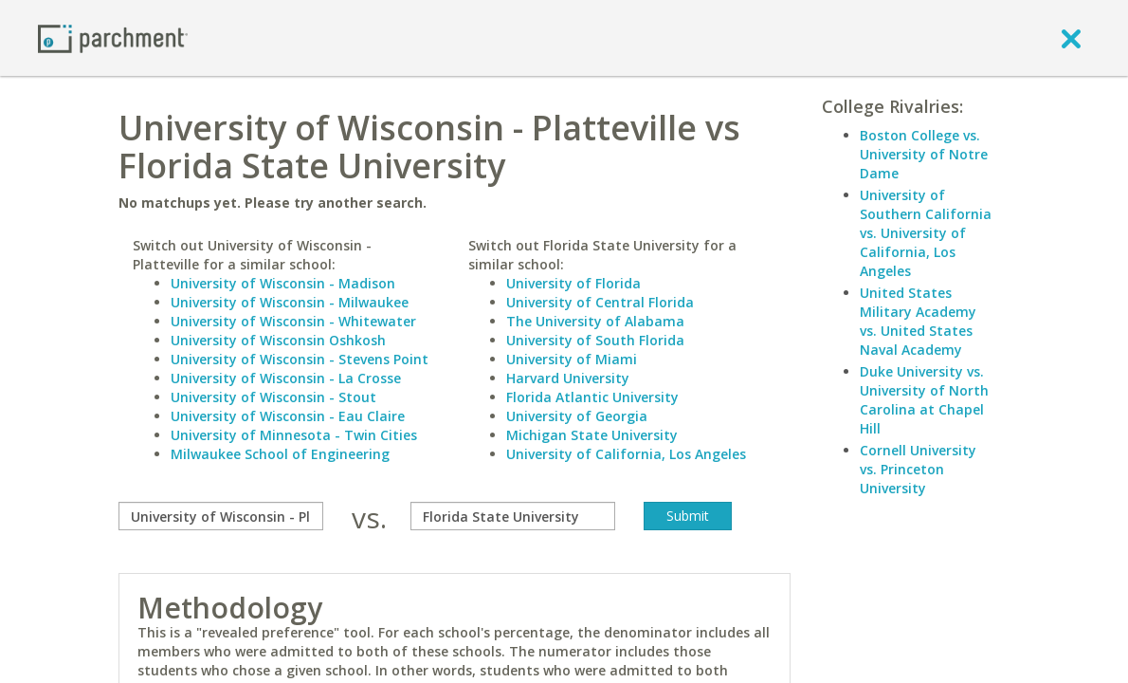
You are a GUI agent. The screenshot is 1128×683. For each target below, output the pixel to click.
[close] (1071, 38)
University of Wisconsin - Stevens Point (299, 359)
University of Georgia (576, 416)
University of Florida (573, 283)
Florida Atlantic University (592, 397)
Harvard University (567, 378)
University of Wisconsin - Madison (283, 283)
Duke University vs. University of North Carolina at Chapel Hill (924, 399)
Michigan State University (592, 435)
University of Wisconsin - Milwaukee (290, 302)
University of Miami (571, 359)
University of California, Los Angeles (626, 454)
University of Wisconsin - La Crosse (286, 378)
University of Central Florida (600, 302)
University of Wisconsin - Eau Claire (288, 416)
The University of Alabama (595, 321)
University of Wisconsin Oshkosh (278, 340)
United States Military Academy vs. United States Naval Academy (918, 321)
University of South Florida (595, 340)
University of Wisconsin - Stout (273, 397)
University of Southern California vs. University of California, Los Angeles (926, 233)
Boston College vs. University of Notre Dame (924, 154)
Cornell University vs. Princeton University (918, 469)
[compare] (220, 516)
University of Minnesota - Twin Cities (294, 435)
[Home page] (113, 37)
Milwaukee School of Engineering (280, 454)
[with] (512, 516)
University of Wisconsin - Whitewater (293, 321)
